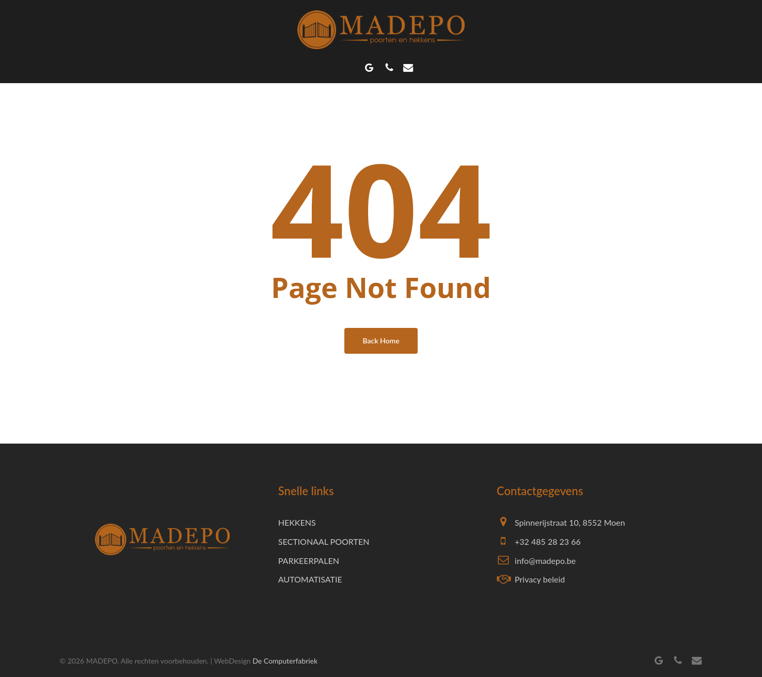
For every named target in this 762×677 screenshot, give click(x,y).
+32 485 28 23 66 (548, 541)
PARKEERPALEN (308, 560)
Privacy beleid (540, 579)
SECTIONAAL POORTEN (324, 541)
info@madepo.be (545, 560)
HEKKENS (297, 522)
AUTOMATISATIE (310, 579)
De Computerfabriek (285, 660)
